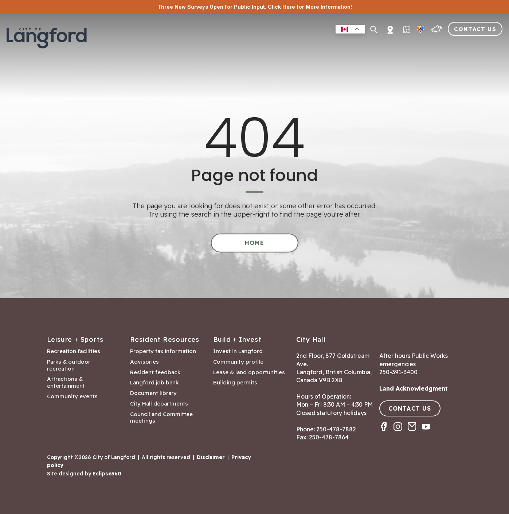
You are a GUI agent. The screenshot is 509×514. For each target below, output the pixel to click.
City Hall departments (159, 403)
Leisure (286, 45)
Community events (72, 396)
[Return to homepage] (47, 40)
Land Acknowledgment (413, 388)
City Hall (486, 45)
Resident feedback (155, 372)
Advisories (144, 362)
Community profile (238, 362)
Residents (250, 45)
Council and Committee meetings (161, 417)
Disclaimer (211, 457)
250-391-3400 (398, 372)
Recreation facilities (73, 351)
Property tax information (163, 351)
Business (320, 45)
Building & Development (384, 45)
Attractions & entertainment (66, 382)
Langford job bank (154, 382)
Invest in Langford (238, 351)
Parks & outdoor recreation (68, 365)
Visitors (449, 45)
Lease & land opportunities (249, 372)
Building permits (235, 382)
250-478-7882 (336, 429)
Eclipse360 (107, 473)
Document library (153, 393)
